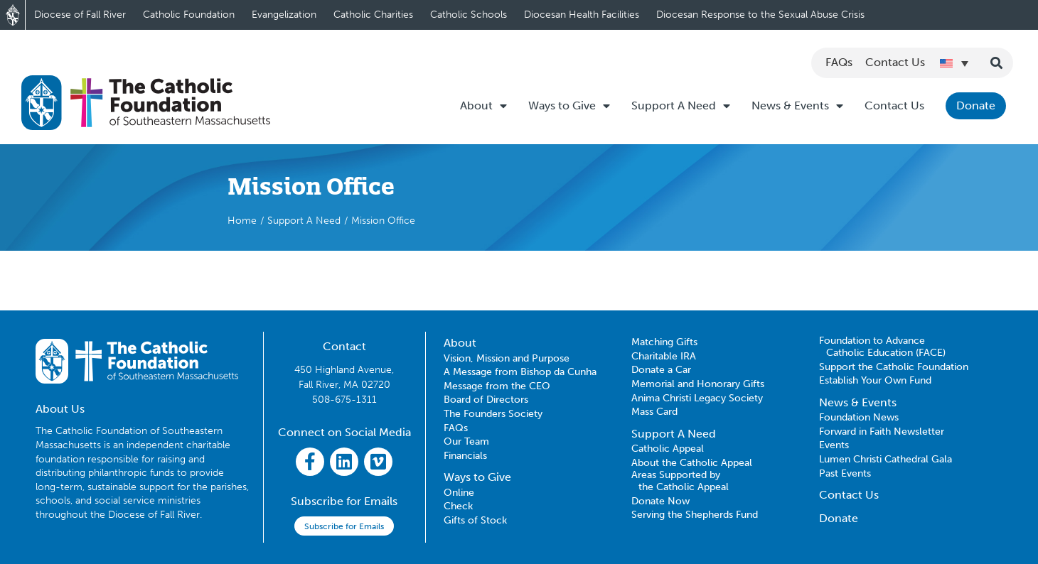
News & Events (797, 106)
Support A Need (680, 106)
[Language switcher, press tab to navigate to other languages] (954, 63)
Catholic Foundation (189, 15)
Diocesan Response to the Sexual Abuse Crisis (760, 15)
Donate (975, 105)
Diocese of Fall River (80, 15)
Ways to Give (569, 106)
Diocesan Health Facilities (581, 15)
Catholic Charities (373, 15)
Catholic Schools (468, 15)
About (483, 106)
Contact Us (894, 105)
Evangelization (284, 15)
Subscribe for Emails (344, 526)
